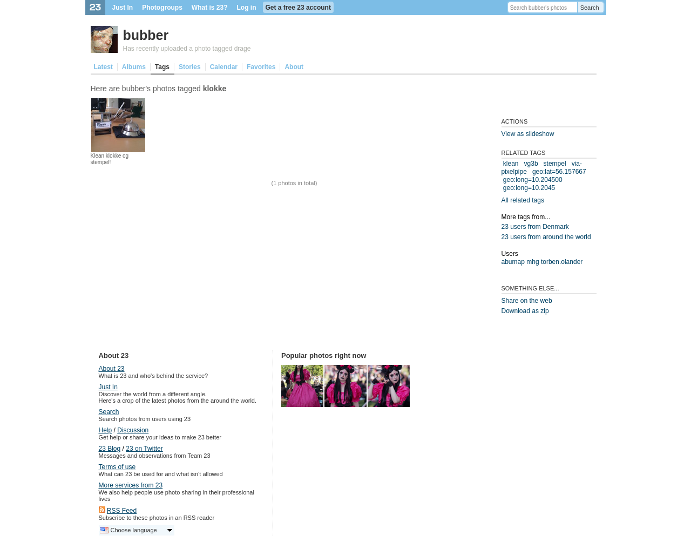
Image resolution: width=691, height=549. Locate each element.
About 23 (112, 368)
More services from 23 (131, 485)
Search (589, 7)
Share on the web (527, 300)
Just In (122, 7)
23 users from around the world (546, 237)
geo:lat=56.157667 (559, 171)
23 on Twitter (144, 448)
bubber (146, 35)
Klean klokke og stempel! (110, 159)
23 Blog (110, 448)
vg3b (531, 163)
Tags (162, 67)
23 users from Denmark (535, 227)
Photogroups (162, 7)
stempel (555, 163)
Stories (190, 67)
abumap (513, 262)
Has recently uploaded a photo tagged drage (187, 48)
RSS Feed (122, 510)
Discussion (132, 430)
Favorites (261, 67)
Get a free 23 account (298, 7)
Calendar (224, 67)
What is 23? (210, 7)
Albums (134, 67)
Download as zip (525, 311)
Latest (103, 67)
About (293, 67)
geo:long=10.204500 (533, 180)
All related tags (523, 200)
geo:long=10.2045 (529, 188)
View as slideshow (528, 134)
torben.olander (561, 262)
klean (511, 163)
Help (105, 430)
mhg (532, 262)
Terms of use (117, 467)
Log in (246, 7)
